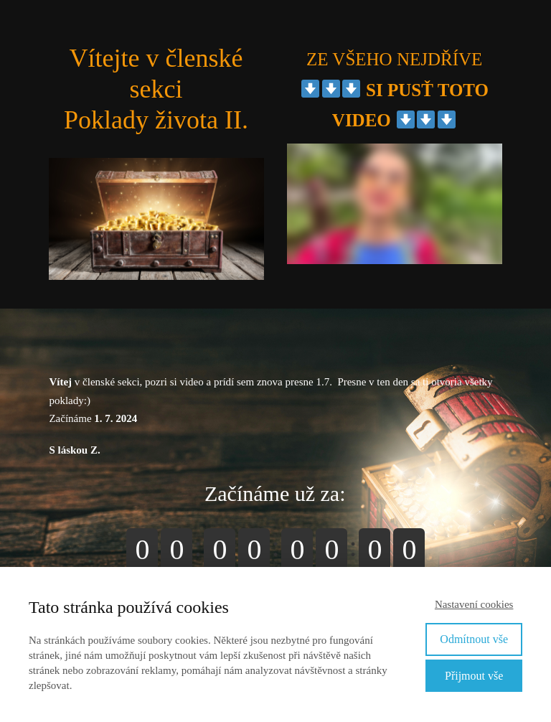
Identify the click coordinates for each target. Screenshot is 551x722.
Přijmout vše (474, 676)
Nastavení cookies (474, 604)
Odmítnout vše (474, 639)
